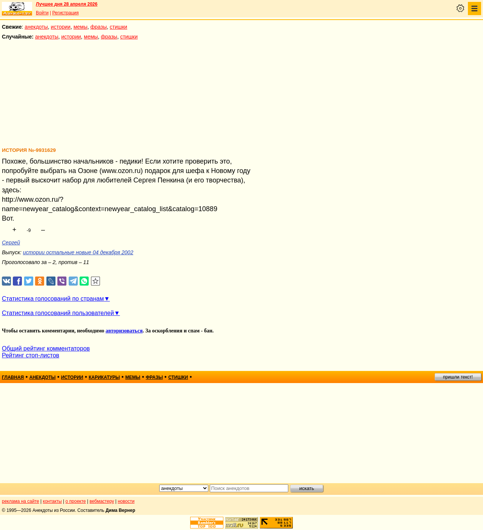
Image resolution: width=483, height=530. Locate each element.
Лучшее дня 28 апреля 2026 (66, 4)
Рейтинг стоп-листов (30, 355)
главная (13, 377)
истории (61, 27)
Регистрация (65, 12)
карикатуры (104, 377)
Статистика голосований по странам (53, 298)
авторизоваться (124, 331)
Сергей (11, 243)
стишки (118, 27)
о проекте (76, 501)
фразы (99, 27)
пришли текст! (458, 377)
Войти (42, 12)
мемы (81, 27)
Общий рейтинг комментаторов (46, 348)
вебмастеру (101, 501)
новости (126, 501)
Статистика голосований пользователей (58, 313)
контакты (52, 501)
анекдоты (36, 27)
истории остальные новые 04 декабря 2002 (78, 252)
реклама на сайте (20, 501)
